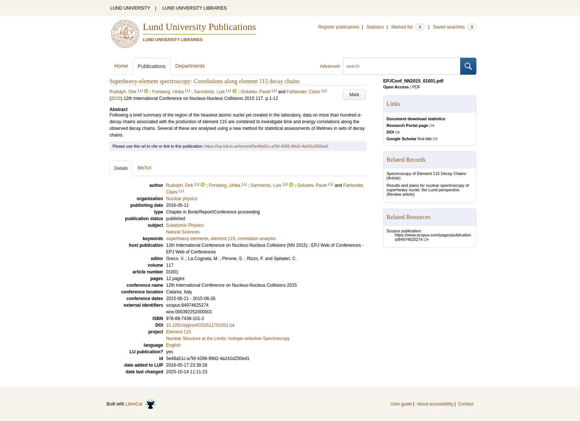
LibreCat (140, 404)
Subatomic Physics (184, 225)
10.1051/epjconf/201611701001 (197, 325)
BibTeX (145, 168)
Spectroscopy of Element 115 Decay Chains (426, 173)
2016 (116, 98)
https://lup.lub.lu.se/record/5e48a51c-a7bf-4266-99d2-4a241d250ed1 (267, 146)
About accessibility (435, 404)
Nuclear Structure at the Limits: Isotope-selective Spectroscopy (228, 338)
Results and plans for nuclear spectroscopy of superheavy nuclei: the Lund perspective (428, 187)
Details (121, 168)
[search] (402, 66)
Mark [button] (355, 94)
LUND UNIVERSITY (130, 8)
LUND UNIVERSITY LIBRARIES (194, 8)
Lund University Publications (199, 26)
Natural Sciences (183, 232)
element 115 (223, 238)
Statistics (375, 27)
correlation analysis (256, 238)
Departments (190, 66)
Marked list (407, 27)
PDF (416, 87)
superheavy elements (187, 238)
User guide (401, 404)
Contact (465, 404)
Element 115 (178, 331)
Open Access (396, 87)
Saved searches (454, 27)
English (173, 345)
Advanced (330, 66)
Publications (152, 66)
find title (409, 139)
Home (121, 66)
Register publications (338, 27)
